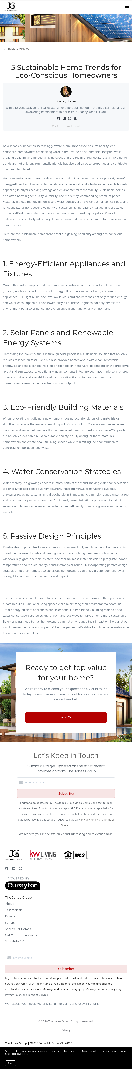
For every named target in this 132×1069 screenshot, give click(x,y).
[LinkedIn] (13, 868)
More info (25, 1054)
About (9, 903)
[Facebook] (6, 868)
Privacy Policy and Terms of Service (26, 995)
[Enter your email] (69, 782)
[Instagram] (20, 868)
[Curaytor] (22, 889)
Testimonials (13, 910)
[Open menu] (127, 7)
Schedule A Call (16, 941)
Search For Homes (18, 929)
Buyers (10, 916)
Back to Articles (18, 48)
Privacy (66, 1030)
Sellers (10, 922)
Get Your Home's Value (21, 935)
